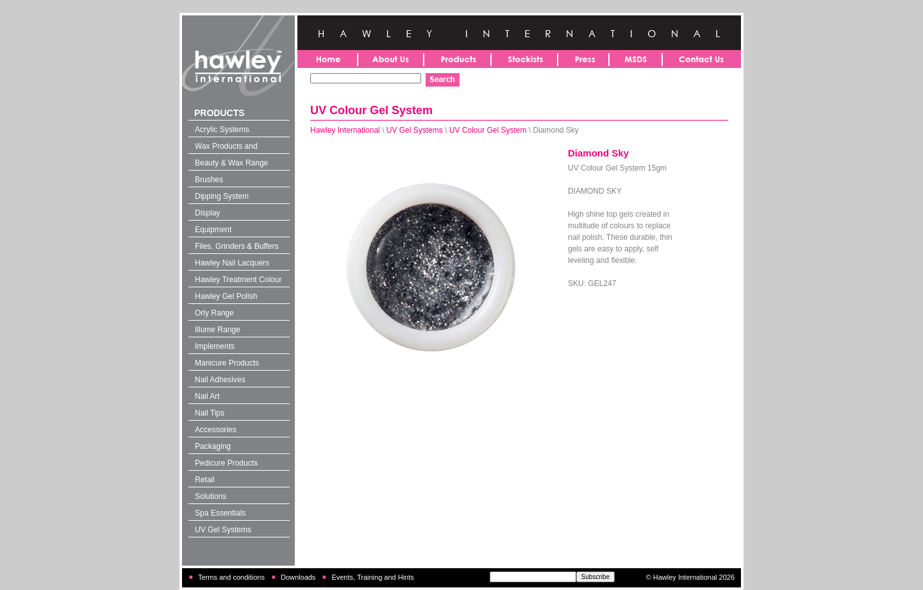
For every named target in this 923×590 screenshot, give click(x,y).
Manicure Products (227, 362)
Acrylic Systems (222, 129)
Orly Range (214, 312)
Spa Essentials (220, 513)
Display (207, 212)
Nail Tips (209, 413)
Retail (205, 479)
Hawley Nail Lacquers (232, 262)
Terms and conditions (231, 577)
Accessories (216, 429)
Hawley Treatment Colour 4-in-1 (238, 281)
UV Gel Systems (223, 529)
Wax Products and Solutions (226, 147)
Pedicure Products (226, 463)
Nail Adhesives (220, 379)
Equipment (213, 229)
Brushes (209, 179)
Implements (215, 346)
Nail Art (207, 396)
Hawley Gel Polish (226, 296)
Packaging (213, 446)
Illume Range (217, 329)
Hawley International (345, 130)
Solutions (210, 496)
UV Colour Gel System (488, 130)
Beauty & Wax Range (231, 162)
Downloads (298, 577)
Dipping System (222, 196)
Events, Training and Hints (372, 577)
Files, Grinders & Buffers (237, 246)
